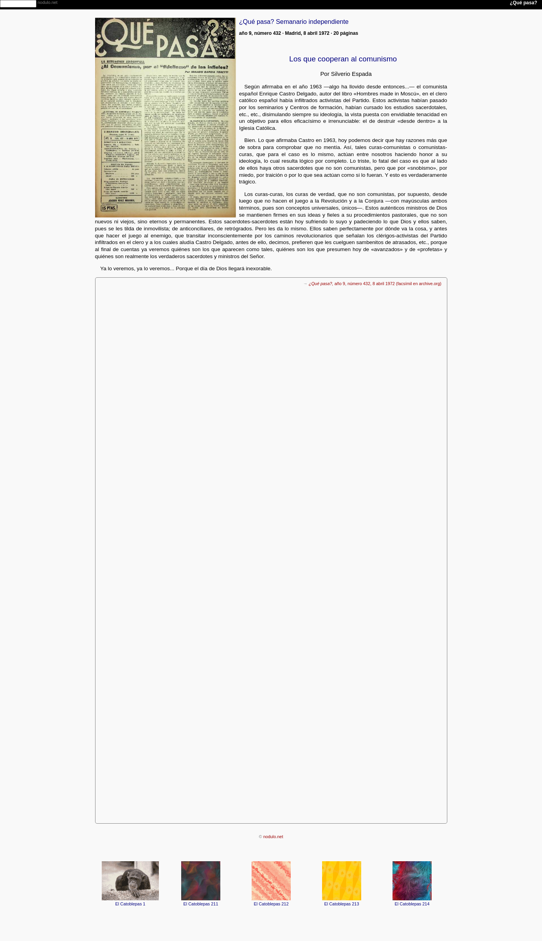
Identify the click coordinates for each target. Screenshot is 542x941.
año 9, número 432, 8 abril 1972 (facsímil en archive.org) (375, 283)
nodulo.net (273, 836)
